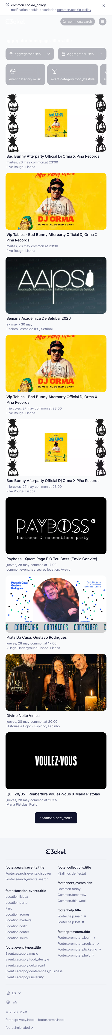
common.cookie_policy (74, 10)
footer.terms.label (51, 1020)
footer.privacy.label (20, 1020)
